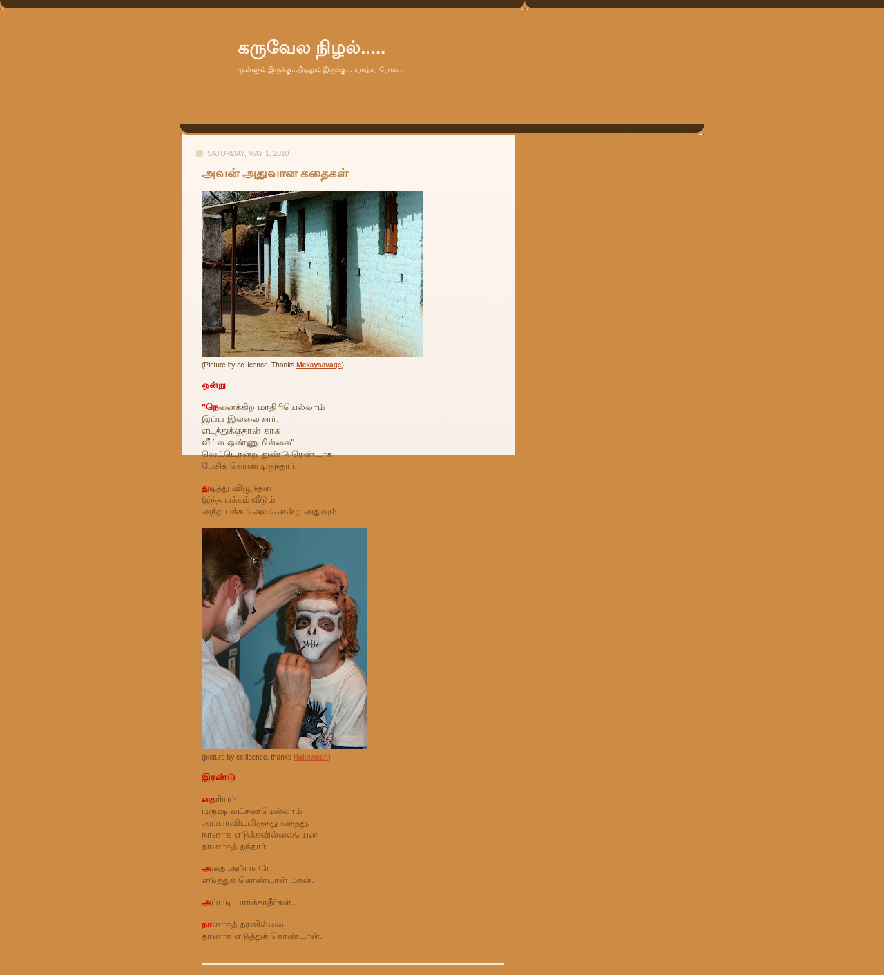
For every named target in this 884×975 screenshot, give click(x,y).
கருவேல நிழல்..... (311, 47)
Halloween (311, 757)
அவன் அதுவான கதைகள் (275, 173)
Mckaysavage (318, 365)
